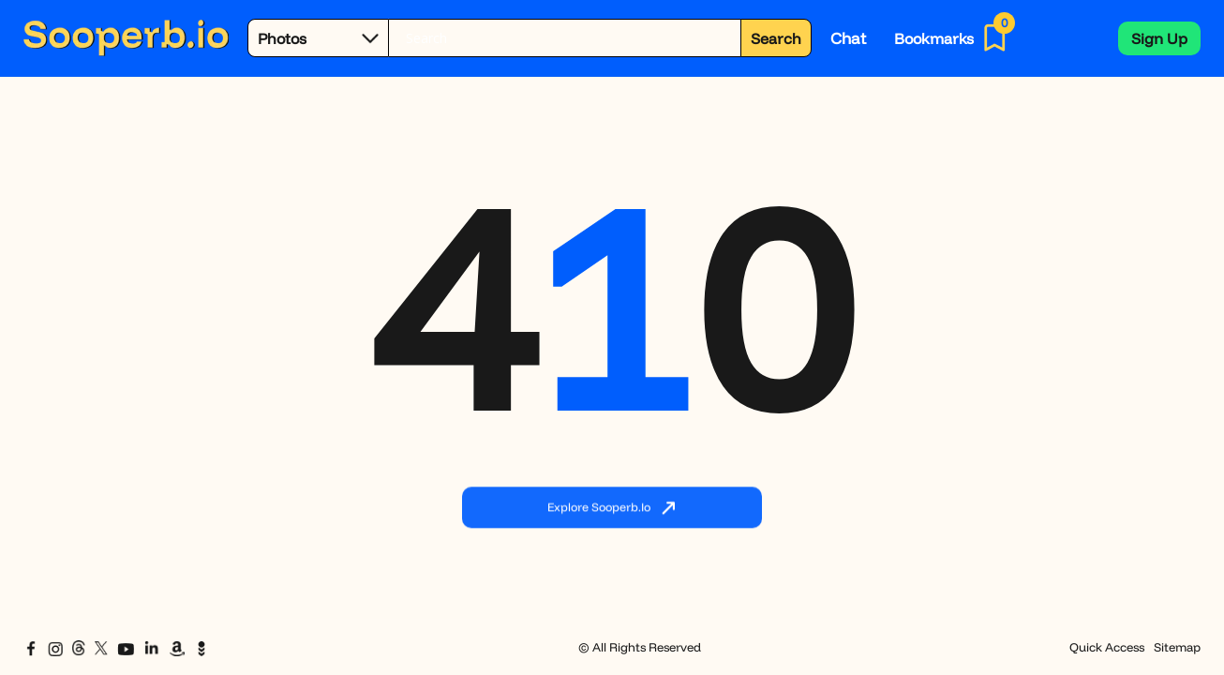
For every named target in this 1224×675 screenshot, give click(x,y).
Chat (848, 38)
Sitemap (1177, 646)
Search (776, 38)
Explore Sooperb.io (612, 508)
